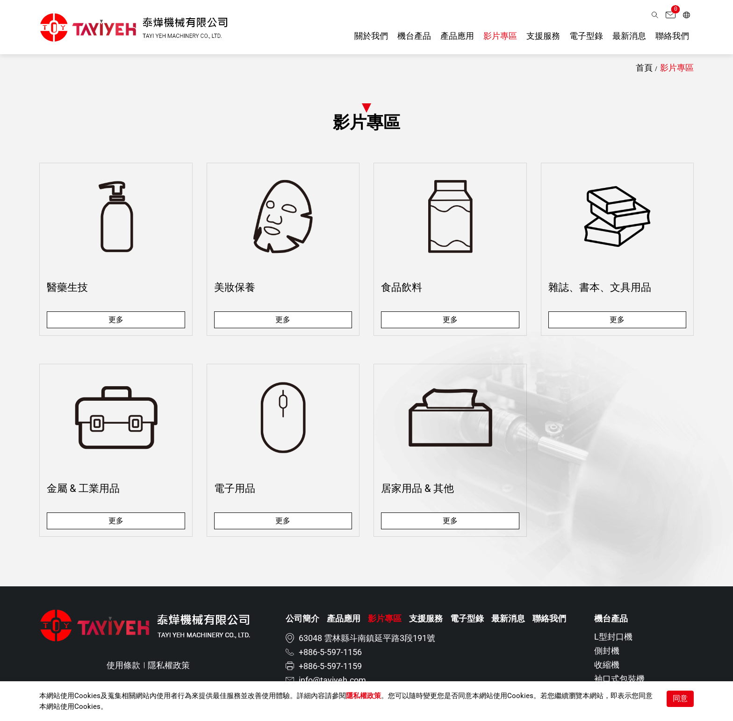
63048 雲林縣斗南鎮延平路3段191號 (367, 638)
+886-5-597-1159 (330, 666)
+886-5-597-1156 (330, 652)
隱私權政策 (363, 696)
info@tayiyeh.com (332, 680)
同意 (680, 698)
